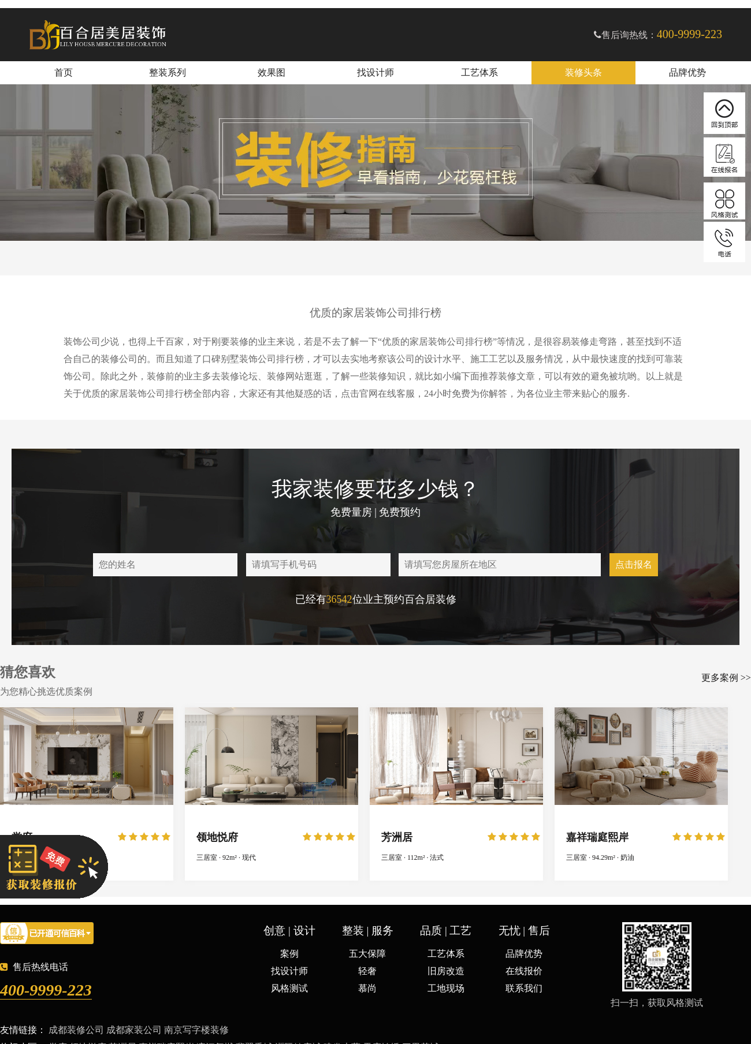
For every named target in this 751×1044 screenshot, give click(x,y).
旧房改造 (445, 971)
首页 (63, 72)
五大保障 (367, 954)
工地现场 (445, 988)
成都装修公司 (76, 1030)
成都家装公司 (134, 1030)
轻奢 (367, 971)
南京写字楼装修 (196, 1030)
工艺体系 (479, 72)
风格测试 (289, 988)
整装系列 (167, 72)
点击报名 (633, 564)
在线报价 (523, 971)
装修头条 (583, 72)
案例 (289, 954)
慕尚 (367, 988)
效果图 (271, 72)
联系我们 (523, 988)
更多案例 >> (726, 678)
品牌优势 (687, 72)
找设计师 (375, 72)
